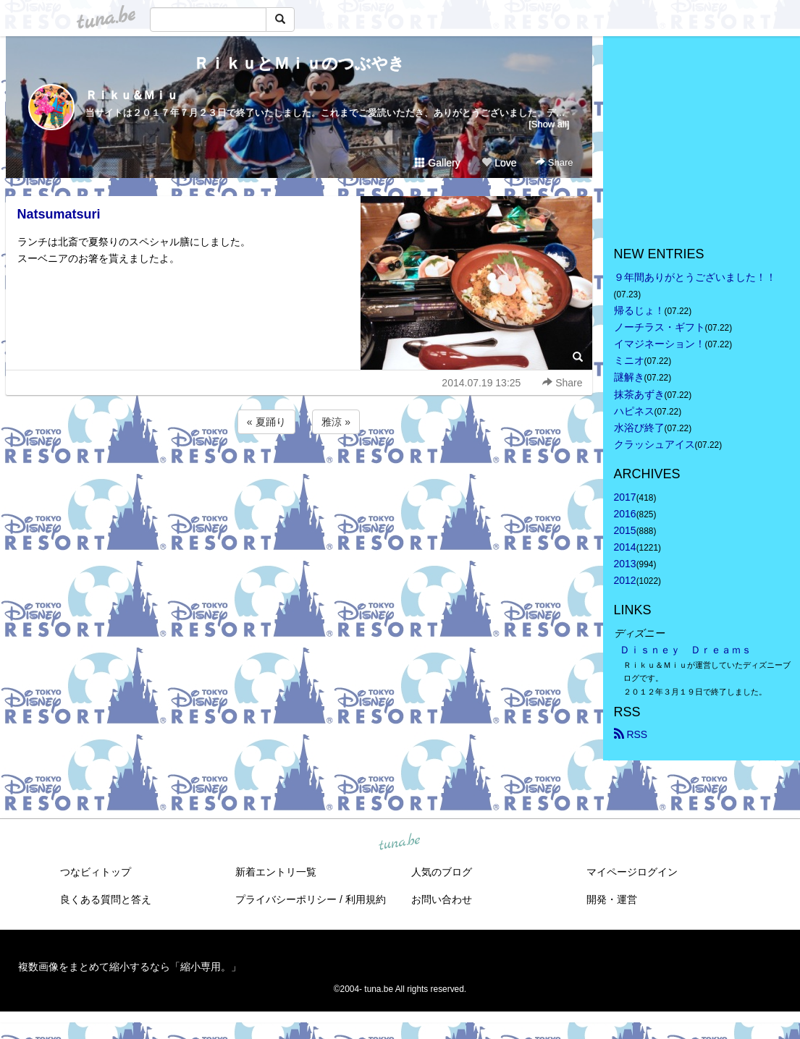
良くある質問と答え (105, 899)
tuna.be (399, 842)
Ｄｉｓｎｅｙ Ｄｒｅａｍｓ (685, 650)
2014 (625, 547)
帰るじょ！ (639, 310)
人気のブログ (441, 872)
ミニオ (629, 360)
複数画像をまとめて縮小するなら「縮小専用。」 (129, 966)
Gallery (437, 163)
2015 (625, 530)
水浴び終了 (639, 427)
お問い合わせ (441, 899)
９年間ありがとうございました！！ (695, 277)
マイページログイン (632, 872)
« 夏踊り (266, 422)
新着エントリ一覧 (275, 872)
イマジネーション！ (659, 343)
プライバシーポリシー (286, 899)
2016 (625, 514)
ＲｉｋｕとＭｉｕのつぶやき (299, 63)
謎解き (629, 377)
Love (498, 163)
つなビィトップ (95, 872)
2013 (625, 563)
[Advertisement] (299, 476)
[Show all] (549, 124)
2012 (625, 580)
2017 (625, 497)
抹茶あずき (639, 394)
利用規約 (365, 899)
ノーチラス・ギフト (659, 327)
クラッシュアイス (654, 444)
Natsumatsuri (59, 214)
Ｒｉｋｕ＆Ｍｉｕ (131, 95)
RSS (631, 734)
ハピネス (634, 411)
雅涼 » (335, 422)
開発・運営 (611, 899)
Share (554, 162)
